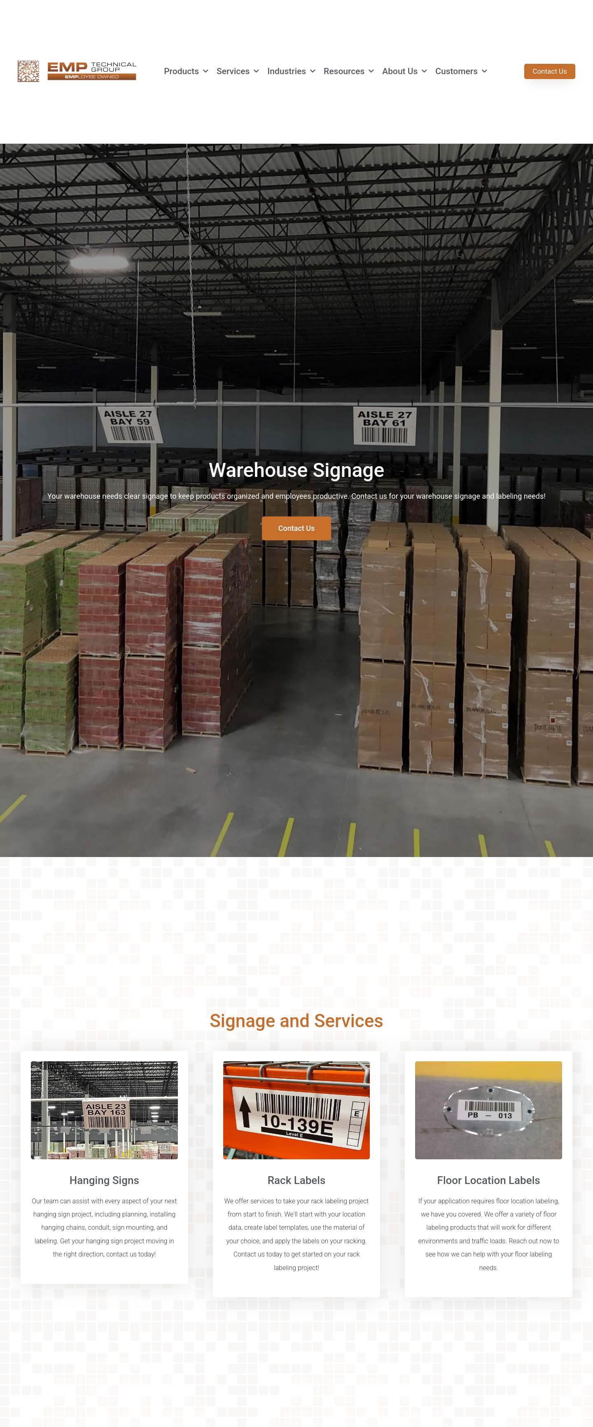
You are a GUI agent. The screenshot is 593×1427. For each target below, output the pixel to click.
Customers (461, 71)
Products (186, 71)
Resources (349, 71)
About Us (404, 71)
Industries (291, 71)
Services (238, 71)
